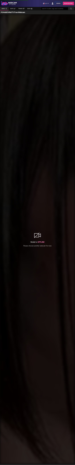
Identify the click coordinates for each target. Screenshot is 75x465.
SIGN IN (58, 3)
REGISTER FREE (68, 3)
